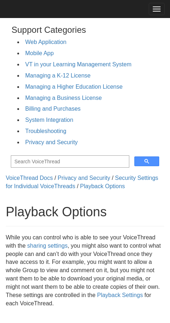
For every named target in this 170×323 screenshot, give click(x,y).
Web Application (45, 42)
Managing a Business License (63, 98)
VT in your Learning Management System (78, 64)
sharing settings (47, 246)
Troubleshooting (45, 131)
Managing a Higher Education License (73, 87)
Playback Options (102, 186)
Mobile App (39, 53)
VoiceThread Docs (29, 178)
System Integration (49, 120)
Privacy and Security (51, 142)
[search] (69, 162)
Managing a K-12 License (57, 75)
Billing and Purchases (53, 109)
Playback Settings (120, 295)
